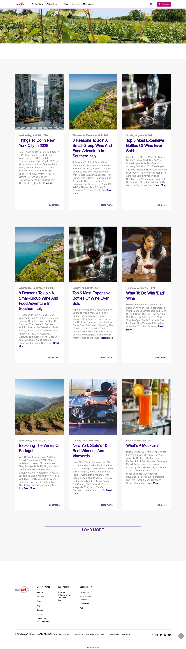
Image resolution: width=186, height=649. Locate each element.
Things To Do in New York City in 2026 (37, 143)
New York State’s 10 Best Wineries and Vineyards (89, 451)
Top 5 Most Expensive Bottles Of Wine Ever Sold (145, 146)
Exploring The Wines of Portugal (39, 448)
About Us (40, 592)
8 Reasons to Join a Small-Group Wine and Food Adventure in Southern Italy (92, 148)
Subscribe (40, 597)
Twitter (160, 634)
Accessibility (84, 604)
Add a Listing (127, 634)
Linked (165, 634)
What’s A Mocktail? (142, 446)
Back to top (181, 636)
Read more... (54, 205)
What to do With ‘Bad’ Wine (145, 296)
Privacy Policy (85, 592)
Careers (40, 610)
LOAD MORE (93, 530)
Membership (88, 4)
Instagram (156, 634)
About (75, 4)
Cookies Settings (113, 634)
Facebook (152, 634)
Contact (39, 601)
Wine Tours (53, 4)
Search (151, 4)
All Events (38, 4)
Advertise (61, 592)
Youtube (169, 634)
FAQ (81, 608)
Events (39, 614)
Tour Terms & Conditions (95, 634)
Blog (66, 4)
